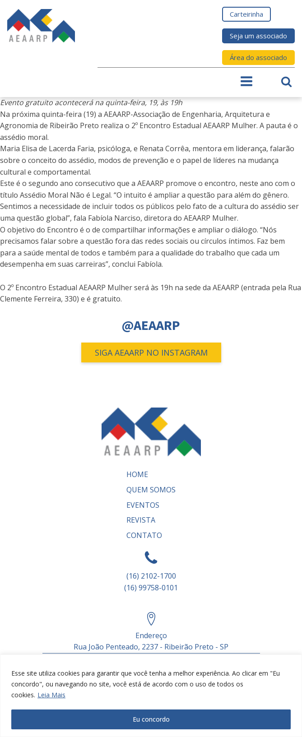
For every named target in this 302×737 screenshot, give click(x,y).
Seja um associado (258, 35)
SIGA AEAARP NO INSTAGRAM (151, 352)
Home (137, 474)
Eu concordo (151, 719)
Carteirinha (246, 14)
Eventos (142, 505)
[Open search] (286, 81)
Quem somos (151, 490)
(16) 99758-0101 (151, 588)
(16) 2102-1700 (151, 576)
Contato (144, 535)
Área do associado (258, 57)
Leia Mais (51, 695)
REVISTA (140, 520)
